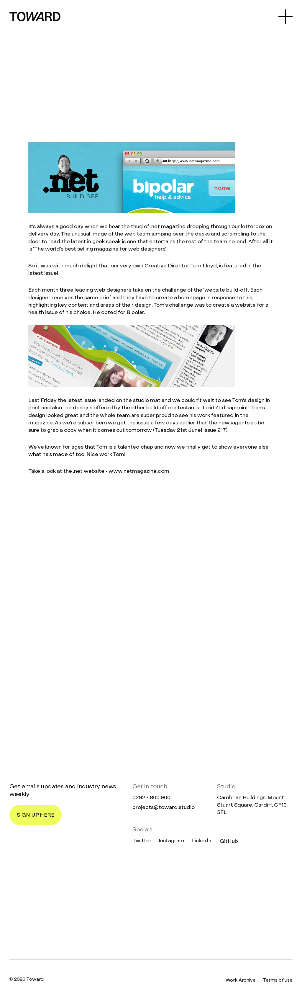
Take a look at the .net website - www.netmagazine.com (98, 470)
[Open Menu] (285, 16)
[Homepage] (151, 902)
